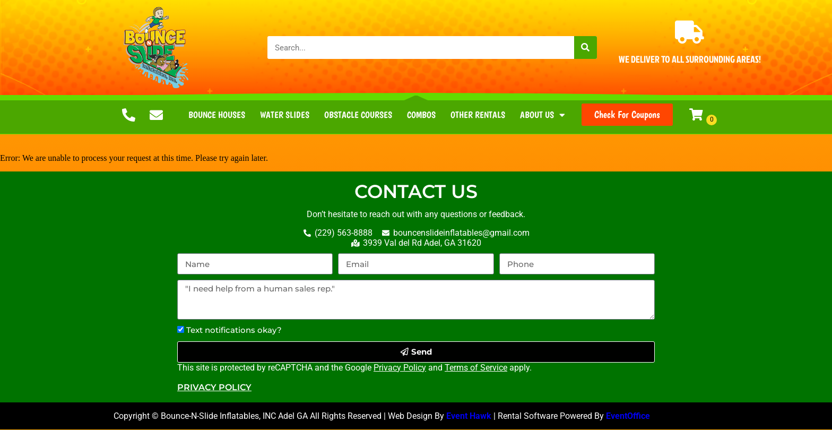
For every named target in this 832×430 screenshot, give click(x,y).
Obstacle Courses (358, 115)
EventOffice (629, 416)
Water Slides (284, 115)
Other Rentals (477, 115)
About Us (542, 115)
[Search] (585, 47)
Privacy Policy (400, 368)
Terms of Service (476, 368)
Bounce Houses (216, 115)
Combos (421, 115)
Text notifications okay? (234, 331)
